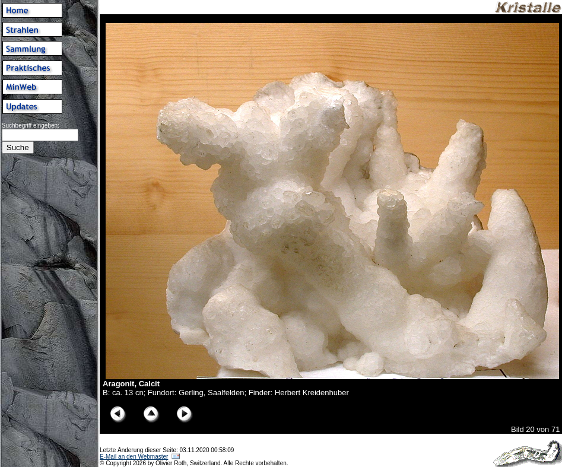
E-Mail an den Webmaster (134, 456)
